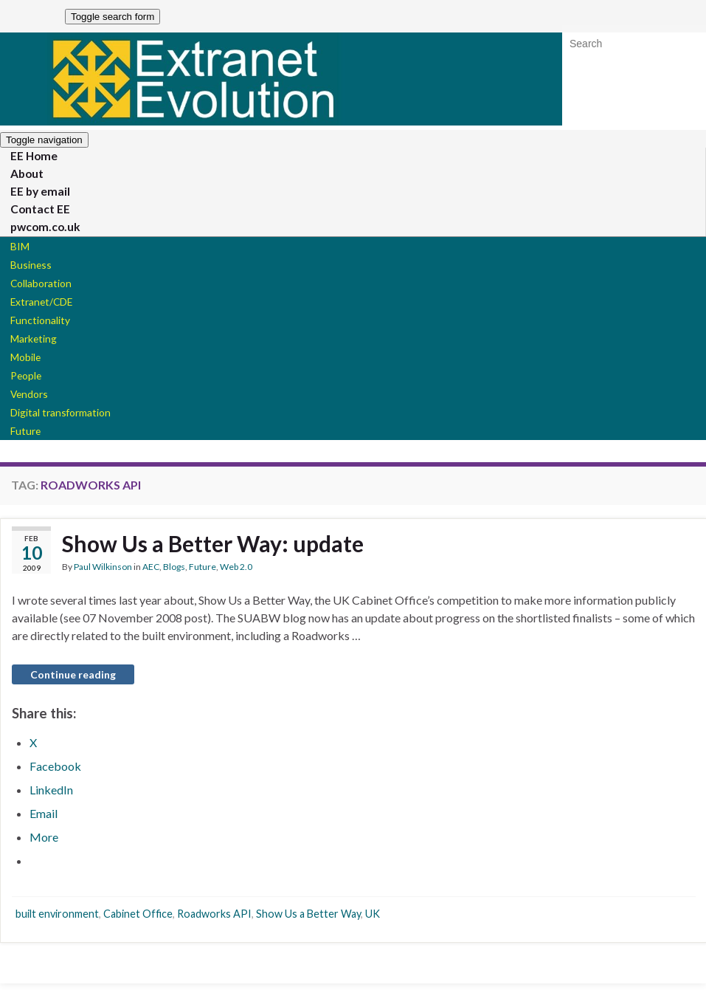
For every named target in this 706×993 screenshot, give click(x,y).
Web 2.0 (236, 578)
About (21, 176)
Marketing (27, 346)
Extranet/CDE (34, 308)
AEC (150, 578)
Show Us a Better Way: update (213, 555)
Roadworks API (214, 925)
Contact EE (32, 213)
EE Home (27, 157)
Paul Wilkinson (103, 578)
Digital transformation (50, 423)
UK (372, 925)
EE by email (32, 194)
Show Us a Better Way (308, 925)
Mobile (21, 365)
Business (25, 269)
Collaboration (33, 289)
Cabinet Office (138, 925)
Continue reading (73, 686)
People (21, 385)
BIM (15, 250)
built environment (57, 925)
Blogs (174, 578)
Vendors (24, 404)
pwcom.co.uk (36, 231)
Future (21, 442)
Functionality (33, 327)
